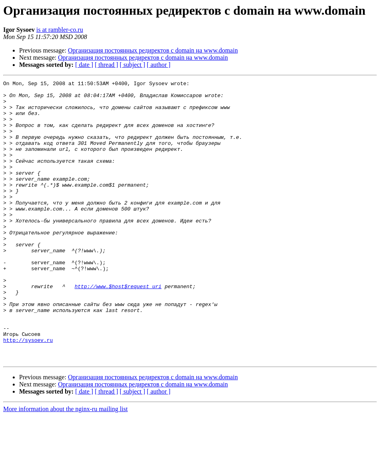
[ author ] (159, 64)
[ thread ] (106, 64)
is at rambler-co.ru (59, 29)
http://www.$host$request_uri (117, 328)
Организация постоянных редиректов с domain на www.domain (153, 50)
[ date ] (84, 64)
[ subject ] (132, 64)
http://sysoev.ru (28, 392)
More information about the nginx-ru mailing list (65, 465)
